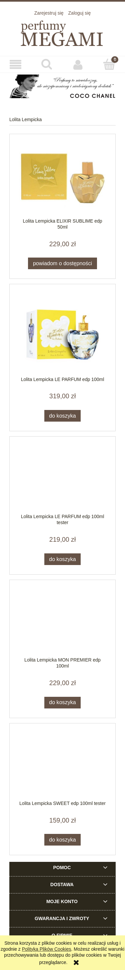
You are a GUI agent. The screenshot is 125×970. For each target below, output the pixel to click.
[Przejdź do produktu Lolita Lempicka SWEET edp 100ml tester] (62, 765)
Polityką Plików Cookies (46, 949)
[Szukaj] (47, 64)
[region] (62, 86)
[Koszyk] (109, 64)
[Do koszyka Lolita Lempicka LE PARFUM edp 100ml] (62, 416)
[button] (15, 64)
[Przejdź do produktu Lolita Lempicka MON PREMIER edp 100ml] (62, 622)
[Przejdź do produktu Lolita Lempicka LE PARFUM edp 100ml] (62, 333)
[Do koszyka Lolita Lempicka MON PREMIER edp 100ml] (62, 702)
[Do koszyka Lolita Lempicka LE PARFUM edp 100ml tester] (62, 559)
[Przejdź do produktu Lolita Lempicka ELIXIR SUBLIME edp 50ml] (62, 179)
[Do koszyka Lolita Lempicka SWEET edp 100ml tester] (62, 840)
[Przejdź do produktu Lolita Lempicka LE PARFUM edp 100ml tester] (62, 478)
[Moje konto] (78, 64)
